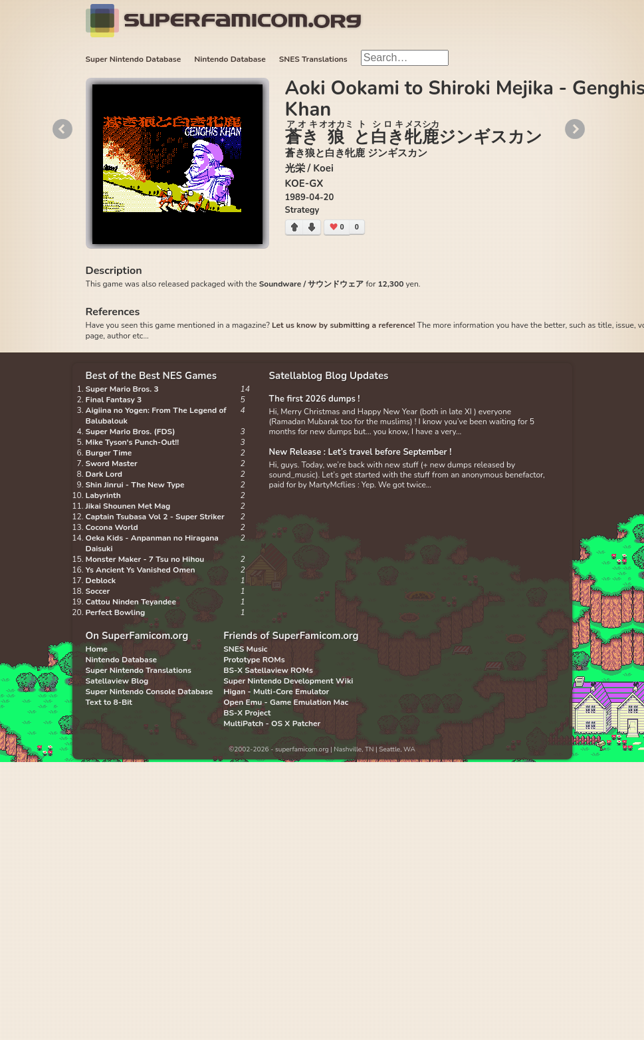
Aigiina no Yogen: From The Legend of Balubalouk (156, 415)
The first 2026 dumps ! (314, 399)
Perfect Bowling (116, 612)
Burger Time (109, 453)
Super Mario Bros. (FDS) (130, 431)
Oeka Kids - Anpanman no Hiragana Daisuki (152, 543)
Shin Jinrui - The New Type (135, 484)
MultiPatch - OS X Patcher (271, 723)
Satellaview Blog (117, 681)
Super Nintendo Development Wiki (288, 681)
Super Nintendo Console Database (149, 691)
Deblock (101, 580)
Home (97, 649)
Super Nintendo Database (133, 59)
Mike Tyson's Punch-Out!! (132, 442)
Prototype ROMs (253, 659)
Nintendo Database (230, 59)
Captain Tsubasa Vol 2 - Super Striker (155, 516)
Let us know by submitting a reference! (343, 325)
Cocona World (112, 527)
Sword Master (112, 463)
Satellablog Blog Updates (329, 375)
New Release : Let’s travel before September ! (360, 452)
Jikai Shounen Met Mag (128, 506)
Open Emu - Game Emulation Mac (285, 702)
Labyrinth (103, 495)
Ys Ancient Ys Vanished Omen (140, 570)
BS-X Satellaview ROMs (268, 670)
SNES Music (245, 649)
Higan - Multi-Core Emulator (276, 691)
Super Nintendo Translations (138, 670)
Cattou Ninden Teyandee (131, 601)
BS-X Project (246, 713)
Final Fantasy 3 (114, 399)
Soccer (98, 591)
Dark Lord (104, 474)
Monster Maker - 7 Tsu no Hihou (145, 559)
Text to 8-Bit (109, 702)
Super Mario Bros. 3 (122, 389)
